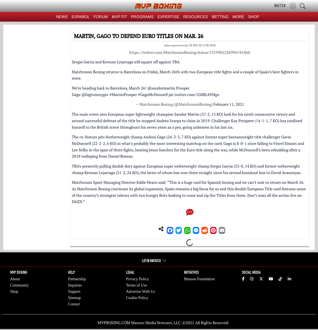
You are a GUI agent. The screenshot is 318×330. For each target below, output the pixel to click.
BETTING (220, 17)
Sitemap (74, 298)
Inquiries (75, 285)
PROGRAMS (142, 17)
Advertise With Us (140, 291)
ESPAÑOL (81, 17)
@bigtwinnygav (95, 94)
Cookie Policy (137, 298)
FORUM (101, 17)
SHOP (253, 17)
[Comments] (190, 213)
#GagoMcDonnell (153, 94)
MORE (238, 17)
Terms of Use (136, 285)
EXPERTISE (168, 17)
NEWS (62, 17)
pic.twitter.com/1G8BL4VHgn (194, 94)
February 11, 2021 (228, 104)
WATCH (280, 5)
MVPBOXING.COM (114, 322)
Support (74, 291)
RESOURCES (195, 17)
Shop (14, 291)
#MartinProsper (123, 94)
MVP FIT (119, 17)
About (15, 279)
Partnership (77, 279)
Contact (74, 304)
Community (19, 285)
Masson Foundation (199, 279)
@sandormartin (161, 88)
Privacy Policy (137, 279)
